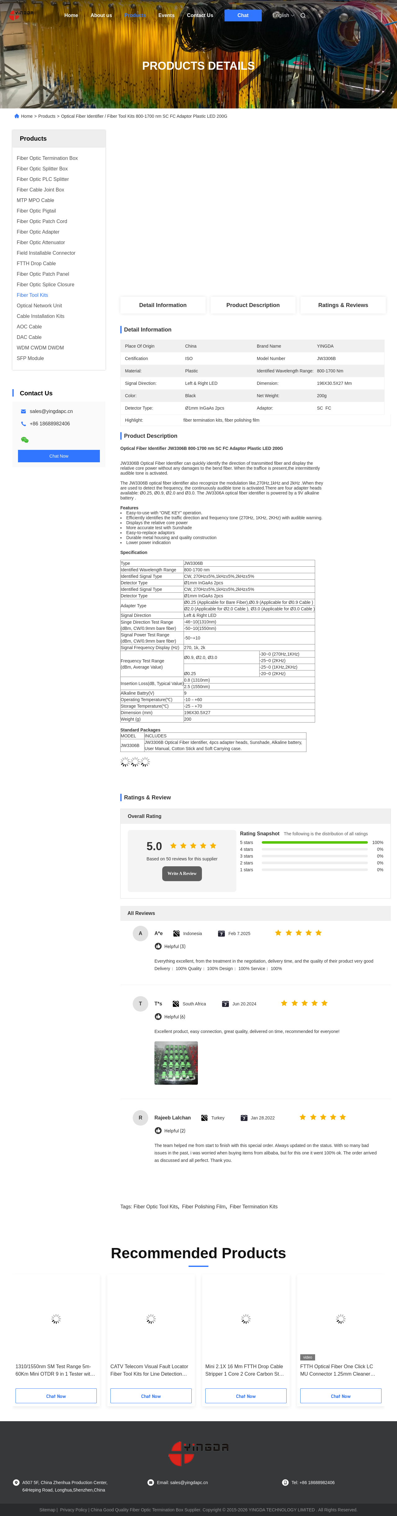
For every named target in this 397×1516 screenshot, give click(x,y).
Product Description (253, 305)
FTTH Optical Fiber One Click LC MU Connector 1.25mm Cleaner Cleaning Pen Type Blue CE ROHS (338, 1371)
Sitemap (47, 1509)
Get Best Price (285, 242)
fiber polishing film (203, 1206)
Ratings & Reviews (343, 305)
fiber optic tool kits (156, 1206)
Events (166, 15)
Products (135, 15)
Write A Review (182, 873)
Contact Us (200, 15)
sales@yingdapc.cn (51, 411)
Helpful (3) (174, 946)
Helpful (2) (174, 1131)
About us (101, 15)
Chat (243, 15)
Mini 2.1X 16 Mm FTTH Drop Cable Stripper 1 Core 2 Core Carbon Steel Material (245, 1371)
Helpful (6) (174, 1017)
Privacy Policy (73, 1509)
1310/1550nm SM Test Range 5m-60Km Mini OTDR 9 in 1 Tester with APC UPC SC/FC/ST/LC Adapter (54, 1371)
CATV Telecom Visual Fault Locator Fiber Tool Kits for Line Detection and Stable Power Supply (149, 1371)
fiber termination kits (254, 1206)
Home (71, 15)
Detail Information (163, 305)
